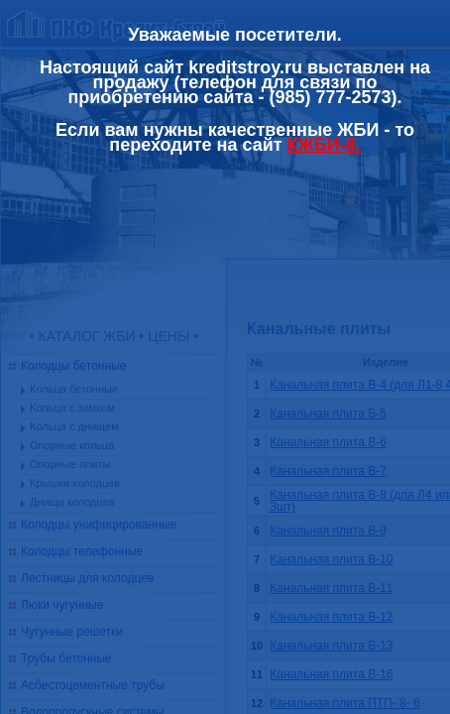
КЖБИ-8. (324, 145)
